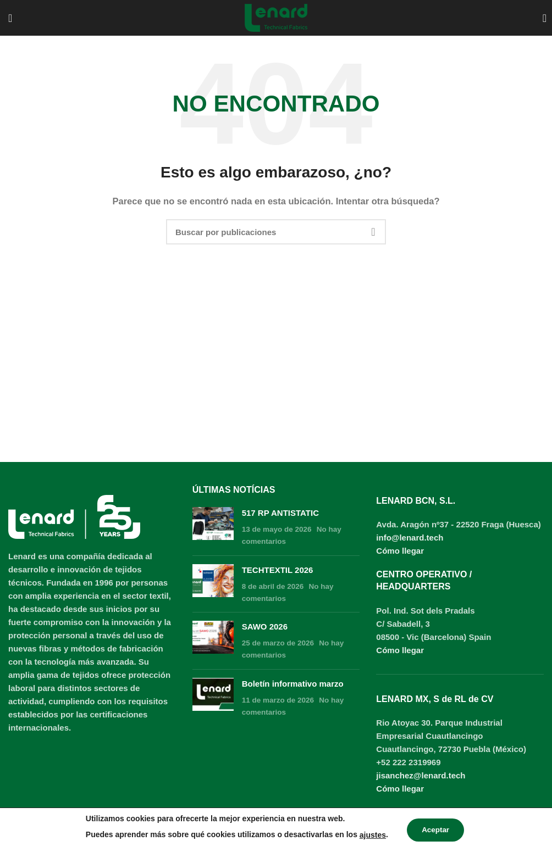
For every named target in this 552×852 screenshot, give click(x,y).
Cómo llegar (400, 550)
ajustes (370, 835)
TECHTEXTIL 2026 (277, 570)
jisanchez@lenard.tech (420, 775)
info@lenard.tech (409, 537)
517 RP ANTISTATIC (280, 512)
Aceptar (435, 830)
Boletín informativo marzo (293, 683)
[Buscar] (543, 18)
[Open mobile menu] (10, 18)
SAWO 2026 (265, 626)
